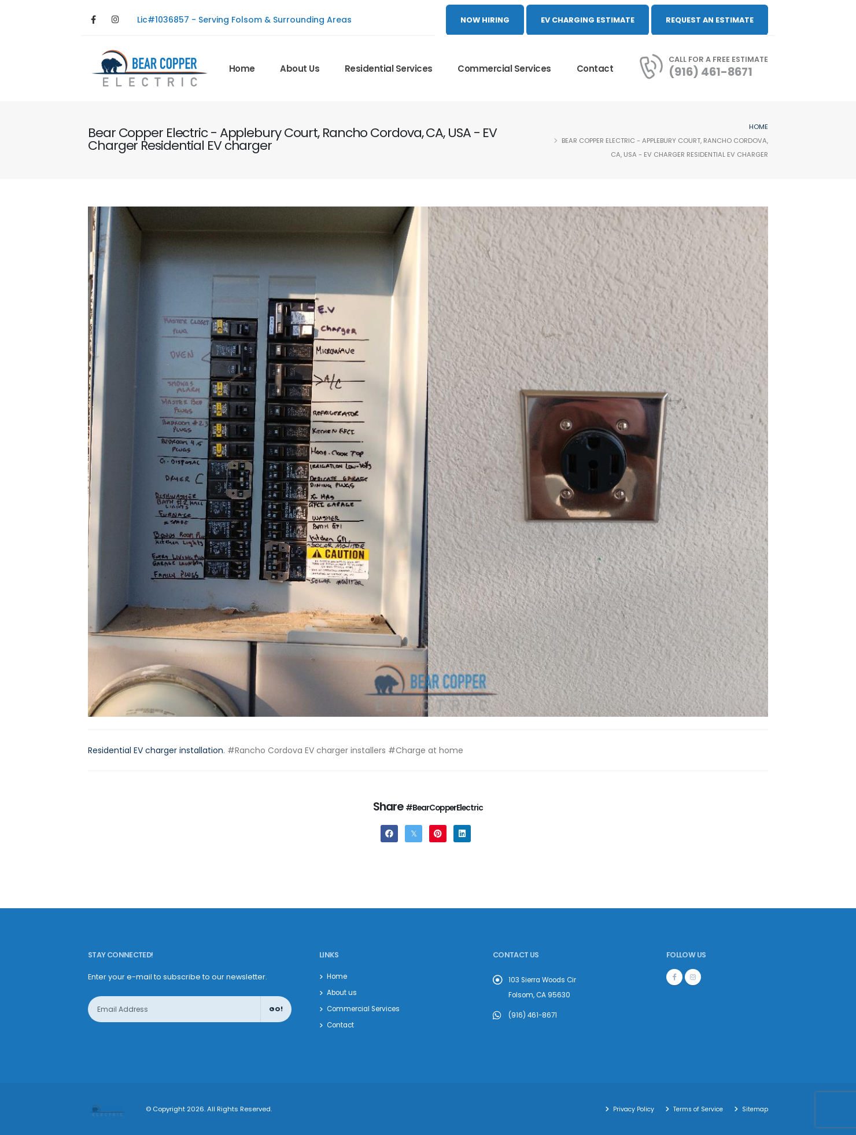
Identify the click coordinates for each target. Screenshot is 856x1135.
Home (242, 68)
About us (299, 68)
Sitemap (753, 1109)
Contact (595, 68)
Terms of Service (694, 1109)
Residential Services (389, 68)
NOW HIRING (485, 20)
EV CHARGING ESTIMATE (587, 20)
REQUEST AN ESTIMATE (710, 20)
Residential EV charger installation (155, 750)
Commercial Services (504, 68)
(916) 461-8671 (710, 72)
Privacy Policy (626, 1109)
